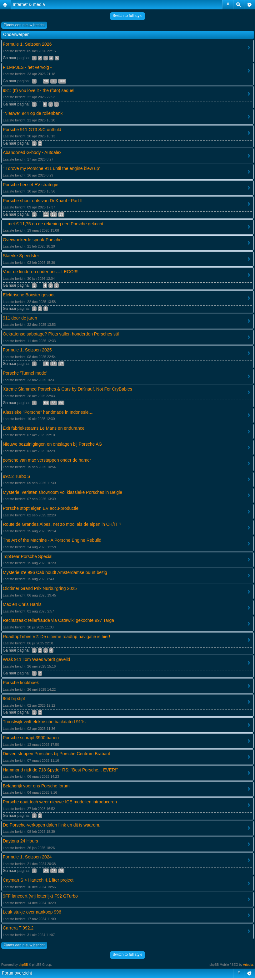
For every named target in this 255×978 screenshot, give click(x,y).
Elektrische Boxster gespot (29, 294)
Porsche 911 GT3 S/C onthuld (32, 129)
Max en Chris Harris (22, 604)
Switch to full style (127, 15)
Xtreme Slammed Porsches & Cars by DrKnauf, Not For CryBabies (67, 389)
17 (61, 364)
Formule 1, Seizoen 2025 (27, 349)
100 (62, 81)
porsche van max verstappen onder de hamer (47, 460)
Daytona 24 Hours (20, 840)
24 (46, 871)
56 (61, 403)
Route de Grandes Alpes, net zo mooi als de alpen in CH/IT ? (62, 524)
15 (46, 364)
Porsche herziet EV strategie (30, 184)
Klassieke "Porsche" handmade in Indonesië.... (48, 412)
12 (53, 214)
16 (53, 364)
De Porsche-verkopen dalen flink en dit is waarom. (51, 824)
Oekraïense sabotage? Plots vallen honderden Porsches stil (61, 333)
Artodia (248, 964)
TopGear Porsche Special (27, 556)
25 (53, 871)
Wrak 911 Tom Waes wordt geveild (36, 659)
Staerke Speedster (21, 255)
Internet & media (29, 4)
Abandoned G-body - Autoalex (32, 152)
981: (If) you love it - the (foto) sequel (38, 90)
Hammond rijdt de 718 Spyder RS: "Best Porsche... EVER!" (60, 769)
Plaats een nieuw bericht (24, 25)
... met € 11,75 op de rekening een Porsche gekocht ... (55, 223)
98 (46, 81)
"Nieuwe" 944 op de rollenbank (32, 113)
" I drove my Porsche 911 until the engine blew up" (52, 168)
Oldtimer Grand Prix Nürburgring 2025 (40, 588)
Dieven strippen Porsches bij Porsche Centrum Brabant (56, 753)
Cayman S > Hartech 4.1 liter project (38, 880)
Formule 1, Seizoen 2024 (27, 856)
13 (61, 214)
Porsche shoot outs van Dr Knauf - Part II (42, 200)
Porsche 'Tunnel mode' (25, 373)
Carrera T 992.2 (18, 927)
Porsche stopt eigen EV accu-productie (40, 508)
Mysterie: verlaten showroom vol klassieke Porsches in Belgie (62, 492)
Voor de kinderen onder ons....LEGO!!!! (40, 271)
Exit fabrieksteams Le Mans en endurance (43, 428)
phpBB (23, 964)
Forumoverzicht (17, 972)
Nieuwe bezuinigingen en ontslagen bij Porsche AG (52, 444)
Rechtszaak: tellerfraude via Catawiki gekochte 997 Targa (58, 620)
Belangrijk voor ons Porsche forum (36, 785)
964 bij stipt (14, 698)
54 (46, 403)
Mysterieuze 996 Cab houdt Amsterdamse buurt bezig (55, 572)
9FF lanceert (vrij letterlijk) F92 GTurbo (40, 896)
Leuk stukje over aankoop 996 (32, 911)
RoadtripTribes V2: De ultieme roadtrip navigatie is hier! (56, 636)
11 (46, 214)
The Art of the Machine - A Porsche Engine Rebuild (52, 540)
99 (53, 81)
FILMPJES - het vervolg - (27, 67)
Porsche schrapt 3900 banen (31, 737)
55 (53, 403)
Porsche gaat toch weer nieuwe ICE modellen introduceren (60, 801)
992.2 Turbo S (16, 476)
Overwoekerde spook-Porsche (32, 239)
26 (61, 871)
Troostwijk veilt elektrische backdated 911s (44, 721)
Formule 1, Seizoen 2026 (27, 44)
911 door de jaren (20, 317)
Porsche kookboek (21, 682)
